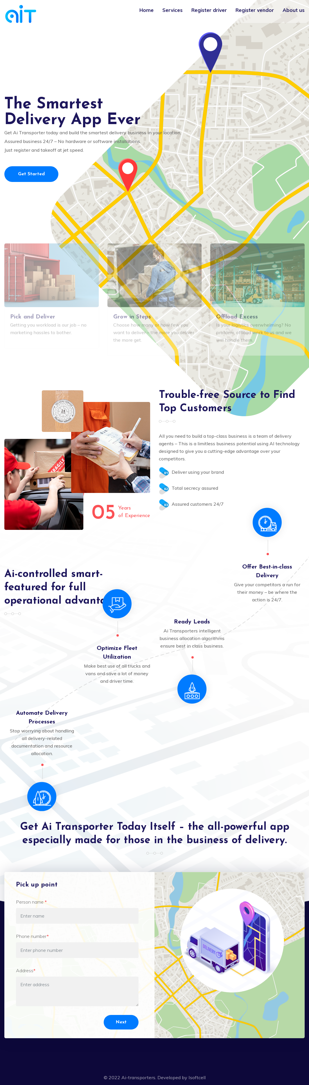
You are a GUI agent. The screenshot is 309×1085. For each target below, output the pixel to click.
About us (294, 10)
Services (172, 10)
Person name (31, 902)
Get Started (31, 174)
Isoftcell (197, 1077)
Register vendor (255, 10)
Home (146, 10)
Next (121, 1022)
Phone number (32, 936)
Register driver (209, 10)
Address (25, 970)
